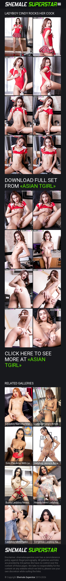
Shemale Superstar (26, 577)
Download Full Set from (31, 183)
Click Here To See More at (28, 359)
